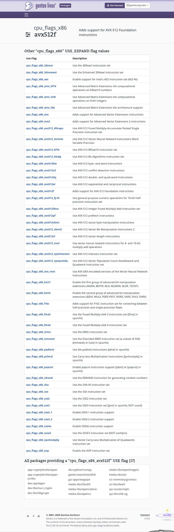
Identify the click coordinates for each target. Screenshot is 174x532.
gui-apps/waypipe (79, 479)
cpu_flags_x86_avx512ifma (42, 208)
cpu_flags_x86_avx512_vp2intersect (48, 254)
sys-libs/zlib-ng (118, 494)
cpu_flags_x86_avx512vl (40, 236)
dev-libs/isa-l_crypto (40, 488)
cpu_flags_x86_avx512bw (41, 163)
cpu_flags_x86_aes (37, 79)
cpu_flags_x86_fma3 (38, 314)
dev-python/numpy (80, 469)
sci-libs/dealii (117, 484)
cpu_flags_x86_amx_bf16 (41, 86)
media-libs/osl (117, 474)
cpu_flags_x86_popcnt (39, 367)
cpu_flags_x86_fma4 (38, 325)
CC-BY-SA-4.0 (56, 525)
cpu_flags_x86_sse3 (38, 405)
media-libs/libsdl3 (79, 484)
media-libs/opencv (79, 494)
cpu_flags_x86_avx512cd (41, 170)
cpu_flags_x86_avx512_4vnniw (44, 139)
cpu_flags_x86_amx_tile (40, 107)
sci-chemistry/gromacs (123, 479)
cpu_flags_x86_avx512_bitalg (43, 156)
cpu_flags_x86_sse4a (38, 426)
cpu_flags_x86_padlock (40, 349)
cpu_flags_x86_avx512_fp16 (42, 198)
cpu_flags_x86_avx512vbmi (42, 222)
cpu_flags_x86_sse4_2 (39, 419)
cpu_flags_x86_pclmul (39, 356)
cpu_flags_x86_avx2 (38, 121)
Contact (145, 515)
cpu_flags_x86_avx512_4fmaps (44, 128)
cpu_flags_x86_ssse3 (38, 433)
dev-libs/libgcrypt (38, 493)
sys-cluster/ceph (119, 489)
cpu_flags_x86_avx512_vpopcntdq (47, 260)
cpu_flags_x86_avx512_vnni (42, 243)
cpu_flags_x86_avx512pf (40, 215)
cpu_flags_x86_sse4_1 (39, 412)
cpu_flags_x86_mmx (38, 332)
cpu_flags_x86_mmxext (40, 339)
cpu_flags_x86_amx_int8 (41, 97)
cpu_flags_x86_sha (37, 384)
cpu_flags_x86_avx (37, 114)
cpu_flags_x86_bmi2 (38, 293)
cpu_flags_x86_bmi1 (38, 282)
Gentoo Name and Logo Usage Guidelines (93, 525)
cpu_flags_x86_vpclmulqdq (42, 440)
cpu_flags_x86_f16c (37, 303)
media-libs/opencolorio (82, 489)
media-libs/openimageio (124, 469)
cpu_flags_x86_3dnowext (41, 72)
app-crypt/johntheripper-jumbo (43, 476)
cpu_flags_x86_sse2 (38, 398)
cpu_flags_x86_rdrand (39, 378)
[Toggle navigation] (26, 15)
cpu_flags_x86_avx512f (40, 191)
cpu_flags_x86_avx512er (40, 184)
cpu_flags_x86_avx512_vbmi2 (44, 229)
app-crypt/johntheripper (42, 469)
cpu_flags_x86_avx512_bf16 (42, 149)
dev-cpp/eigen (36, 483)
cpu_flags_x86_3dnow (39, 65)
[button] (115, 5)
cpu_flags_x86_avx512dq (41, 177)
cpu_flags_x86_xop (37, 450)
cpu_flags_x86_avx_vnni (40, 271)
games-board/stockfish (82, 474)
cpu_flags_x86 (50, 27)
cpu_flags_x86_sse (37, 391)
